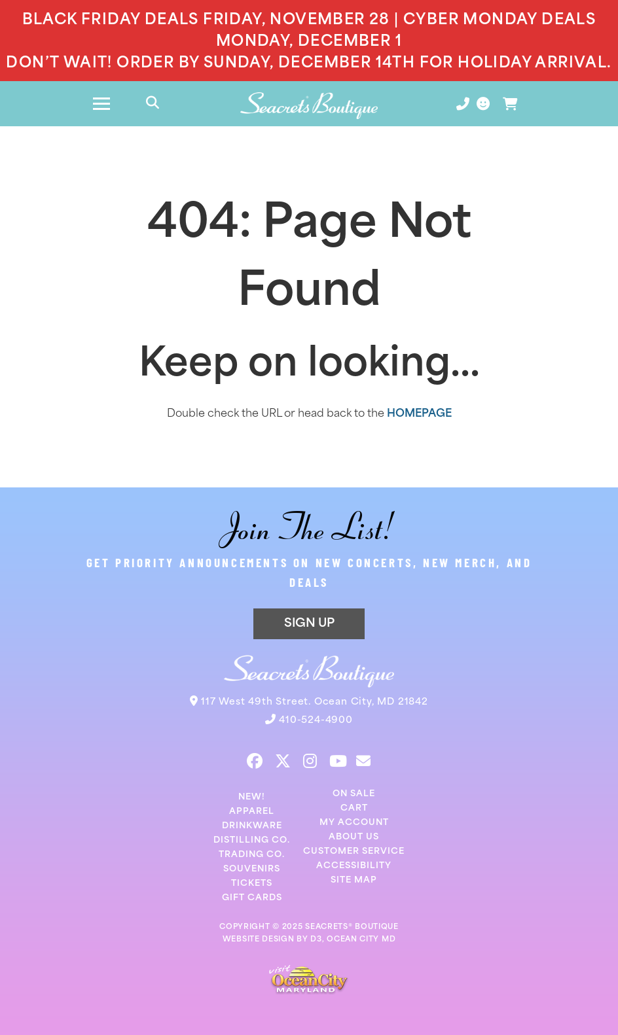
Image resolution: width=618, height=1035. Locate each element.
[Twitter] (283, 761)
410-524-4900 (316, 721)
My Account (354, 822)
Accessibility (353, 866)
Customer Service (354, 851)
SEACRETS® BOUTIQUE (352, 927)
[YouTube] (338, 761)
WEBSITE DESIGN (259, 939)
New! (251, 797)
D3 (315, 939)
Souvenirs (251, 869)
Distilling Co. (251, 840)
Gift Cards (252, 898)
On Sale (354, 794)
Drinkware (252, 826)
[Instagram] (310, 761)
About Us (354, 837)
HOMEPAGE (419, 414)
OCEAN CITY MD (361, 939)
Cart (354, 808)
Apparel (251, 811)
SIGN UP (309, 624)
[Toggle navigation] (101, 104)
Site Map (354, 880)
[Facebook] (255, 761)
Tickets (251, 883)
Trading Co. (252, 855)
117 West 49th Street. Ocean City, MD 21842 (314, 702)
